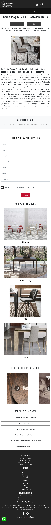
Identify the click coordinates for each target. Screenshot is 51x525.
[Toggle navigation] (46, 4)
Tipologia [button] (34, 124)
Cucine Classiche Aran (25, 500)
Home (14, 11)
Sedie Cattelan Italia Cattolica (25, 418)
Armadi (25, 477)
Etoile (25, 357)
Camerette (25, 475)
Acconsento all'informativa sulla (20, 187)
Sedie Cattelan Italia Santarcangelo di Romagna (25, 441)
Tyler (25, 319)
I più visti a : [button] (43, 124)
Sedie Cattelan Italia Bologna (25, 435)
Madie (25, 485)
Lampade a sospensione (25, 462)
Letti (25, 471)
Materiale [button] (21, 124)
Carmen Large (25, 280)
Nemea (25, 242)
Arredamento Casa (22, 11)
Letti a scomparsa (25, 473)
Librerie (25, 487)
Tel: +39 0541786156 (37, 507)
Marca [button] (6, 124)
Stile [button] (27, 124)
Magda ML (35, 11)
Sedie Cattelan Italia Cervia (25, 446)
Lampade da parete (25, 464)
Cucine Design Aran (25, 495)
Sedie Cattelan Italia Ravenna (25, 429)
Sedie (29, 11)
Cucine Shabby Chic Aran (25, 502)
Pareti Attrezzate (25, 489)
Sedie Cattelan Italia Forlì (25, 423)
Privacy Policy (31, 187)
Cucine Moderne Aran (25, 498)
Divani (25, 483)
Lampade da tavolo (25, 458)
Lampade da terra (26, 460)
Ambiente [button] (13, 124)
